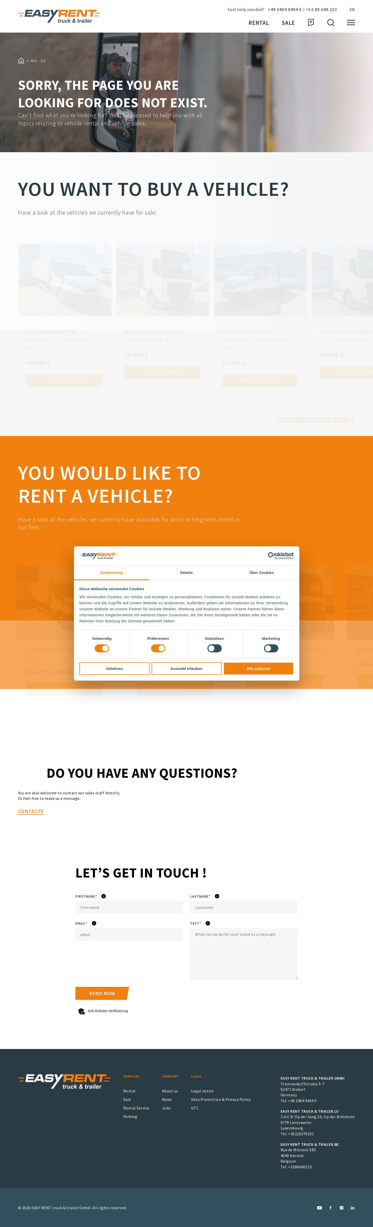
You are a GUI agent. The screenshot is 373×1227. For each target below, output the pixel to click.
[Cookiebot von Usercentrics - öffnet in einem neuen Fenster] (272, 556)
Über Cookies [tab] (262, 572)
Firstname (102, 896)
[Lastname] (243, 907)
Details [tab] (186, 572)
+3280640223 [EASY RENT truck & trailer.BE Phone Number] (300, 1166)
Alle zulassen (258, 668)
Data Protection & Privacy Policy (221, 1099)
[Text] (243, 953)
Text (208, 923)
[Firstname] (129, 907)
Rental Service (136, 1107)
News (167, 1099)
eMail (95, 923)
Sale (288, 23)
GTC (195, 1107)
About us (170, 1090)
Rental (258, 23)
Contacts (31, 830)
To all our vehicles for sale (316, 427)
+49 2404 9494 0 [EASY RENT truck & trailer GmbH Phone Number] (302, 1100)
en (352, 9)
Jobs (166, 1107)
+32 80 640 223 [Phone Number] (321, 9)
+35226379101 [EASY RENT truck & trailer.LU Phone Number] (301, 1133)
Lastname (215, 896)
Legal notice (202, 1090)
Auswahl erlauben (186, 668)
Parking (130, 1116)
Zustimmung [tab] (111, 572)
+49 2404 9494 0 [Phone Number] (285, 9)
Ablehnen (114, 668)
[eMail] (129, 934)
